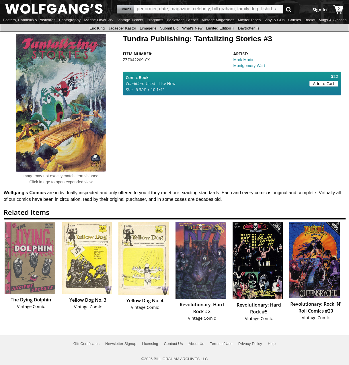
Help (272, 344)
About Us (196, 344)
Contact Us (173, 344)
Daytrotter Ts (249, 28)
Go (288, 9)
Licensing (150, 344)
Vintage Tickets (130, 20)
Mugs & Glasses (332, 20)
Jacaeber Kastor (122, 28)
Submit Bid (169, 28)
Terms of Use (221, 344)
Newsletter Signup (120, 344)
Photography (70, 20)
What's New (192, 28)
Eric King (97, 28)
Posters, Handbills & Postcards (29, 20)
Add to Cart (323, 83)
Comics (294, 20)
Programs (155, 20)
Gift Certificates (86, 344)
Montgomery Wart (249, 65)
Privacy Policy (250, 344)
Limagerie (148, 28)
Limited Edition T (220, 28)
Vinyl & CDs (274, 20)
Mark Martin (244, 59)
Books (310, 20)
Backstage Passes (182, 20)
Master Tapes (249, 20)
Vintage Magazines (218, 20)
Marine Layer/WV (99, 20)
